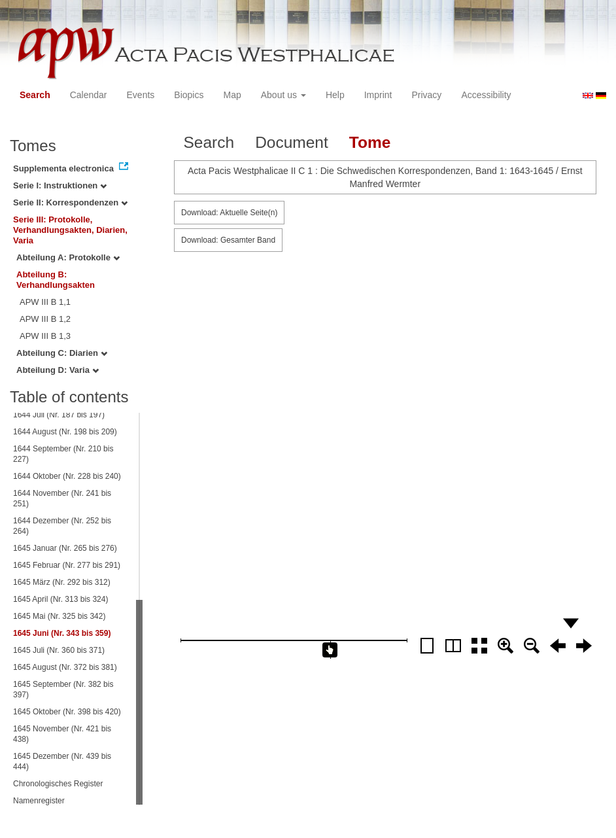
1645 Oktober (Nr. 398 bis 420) (67, 711)
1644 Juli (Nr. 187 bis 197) (59, 414)
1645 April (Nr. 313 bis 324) (60, 599)
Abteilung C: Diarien (61, 353)
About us (283, 95)
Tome (370, 142)
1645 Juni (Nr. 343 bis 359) (62, 633)
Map (232, 95)
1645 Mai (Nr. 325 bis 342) (59, 616)
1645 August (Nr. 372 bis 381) (65, 667)
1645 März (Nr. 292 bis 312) (62, 582)
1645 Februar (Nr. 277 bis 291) (66, 565)
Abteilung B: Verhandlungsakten (55, 280)
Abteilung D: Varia (57, 370)
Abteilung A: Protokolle (68, 257)
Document (291, 142)
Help (335, 95)
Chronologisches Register (58, 783)
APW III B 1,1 (45, 302)
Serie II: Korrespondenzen (70, 202)
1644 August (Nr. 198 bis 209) (65, 431)
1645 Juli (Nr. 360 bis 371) (59, 650)
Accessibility (486, 95)
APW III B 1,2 (45, 319)
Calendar (88, 95)
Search (35, 95)
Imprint (378, 95)
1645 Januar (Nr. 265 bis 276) (65, 548)
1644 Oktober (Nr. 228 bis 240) (67, 476)
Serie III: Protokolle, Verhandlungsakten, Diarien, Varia (70, 230)
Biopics (188, 95)
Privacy (426, 95)
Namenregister (39, 800)
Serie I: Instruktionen (60, 185)
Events (141, 95)
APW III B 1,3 (45, 336)
